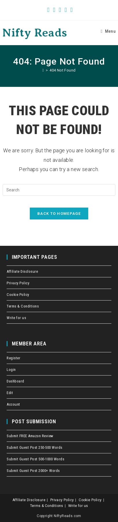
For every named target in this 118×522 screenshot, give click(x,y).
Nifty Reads (34, 32)
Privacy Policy (18, 283)
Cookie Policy (18, 294)
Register (13, 358)
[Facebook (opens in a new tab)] (54, 10)
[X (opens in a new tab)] (48, 10)
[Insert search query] (59, 190)
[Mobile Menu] (108, 31)
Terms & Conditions (23, 306)
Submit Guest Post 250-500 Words (34, 447)
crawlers (1, 0)
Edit (10, 393)
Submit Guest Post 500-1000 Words (35, 459)
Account (13, 404)
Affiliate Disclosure (22, 271)
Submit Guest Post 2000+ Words (33, 470)
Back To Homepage (59, 213)
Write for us (16, 318)
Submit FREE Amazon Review (30, 436)
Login (11, 369)
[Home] (43, 70)
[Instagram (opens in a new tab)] (66, 10)
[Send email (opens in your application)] (71, 10)
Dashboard (15, 381)
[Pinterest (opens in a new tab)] (60, 10)
